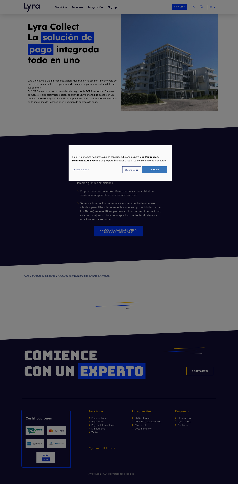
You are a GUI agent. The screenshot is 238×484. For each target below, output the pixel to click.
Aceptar (154, 169)
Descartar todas (81, 169)
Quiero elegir (131, 169)
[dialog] (120, 163)
